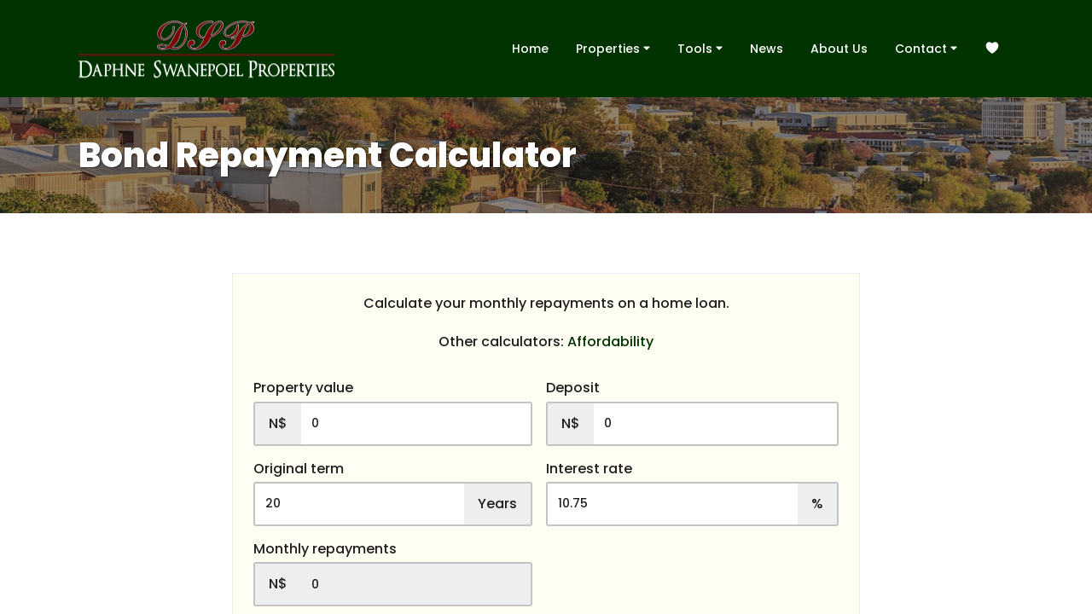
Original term (298, 469)
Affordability (610, 342)
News (766, 48)
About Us (839, 48)
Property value (303, 388)
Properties (613, 48)
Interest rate (589, 469)
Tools (700, 48)
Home (530, 48)
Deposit (573, 388)
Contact (926, 48)
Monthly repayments (325, 549)
